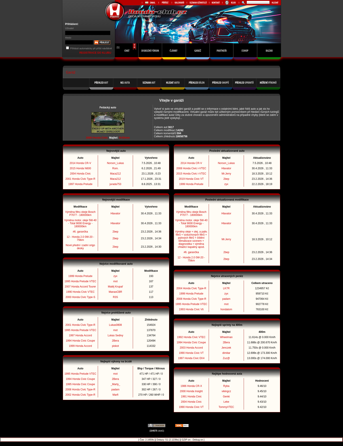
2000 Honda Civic (97, 137)
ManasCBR (115, 291)
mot (115, 281)
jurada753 (115, 184)
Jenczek (226, 347)
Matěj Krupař (115, 286)
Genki (226, 396)
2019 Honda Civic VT (191, 178)
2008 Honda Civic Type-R (80, 389)
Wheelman (226, 337)
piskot (115, 345)
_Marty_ (115, 384)
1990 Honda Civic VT (191, 352)
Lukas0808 (115, 324)
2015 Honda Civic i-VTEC (191, 173)
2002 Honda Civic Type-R (80, 394)
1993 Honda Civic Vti (191, 309)
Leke (226, 401)
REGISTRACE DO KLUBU (95, 52)
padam (115, 389)
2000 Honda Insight (191, 391)
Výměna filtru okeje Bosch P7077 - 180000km (80, 213)
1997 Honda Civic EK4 (191, 358)
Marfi (115, 394)
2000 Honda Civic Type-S (80, 297)
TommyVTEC (226, 407)
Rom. (115, 168)
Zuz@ (226, 358)
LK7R (226, 288)
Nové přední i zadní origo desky (80, 247)
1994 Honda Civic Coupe (80, 340)
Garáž (70, 72)
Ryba (226, 386)
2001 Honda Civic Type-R (80, 178)
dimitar (226, 352)
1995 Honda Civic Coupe (80, 384)
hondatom (226, 309)
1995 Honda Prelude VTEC (80, 281)
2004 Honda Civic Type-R (191, 288)
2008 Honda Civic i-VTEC (191, 168)
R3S (115, 297)
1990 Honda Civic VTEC (80, 291)
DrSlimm (124, 137)
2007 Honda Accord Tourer (80, 286)
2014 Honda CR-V (80, 163)
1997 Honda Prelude (80, 184)
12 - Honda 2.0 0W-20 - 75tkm (80, 238)
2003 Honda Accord (191, 347)
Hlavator (115, 213)
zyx (115, 276)
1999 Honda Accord (80, 345)
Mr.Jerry (226, 173)
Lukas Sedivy (115, 335)
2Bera (115, 340)
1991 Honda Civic (191, 396)
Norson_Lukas (115, 163)
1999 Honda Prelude (80, 276)
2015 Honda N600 (80, 168)
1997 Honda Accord (80, 335)
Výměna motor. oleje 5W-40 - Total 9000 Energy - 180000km (80, 223)
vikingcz (226, 391)
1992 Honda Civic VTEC (191, 337)
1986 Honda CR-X (191, 386)
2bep (115, 231)
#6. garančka (80, 231)
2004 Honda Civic (80, 173)
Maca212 (115, 173)
